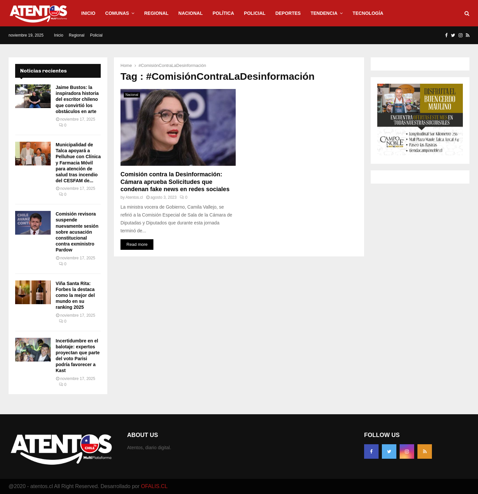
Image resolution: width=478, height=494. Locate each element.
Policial (254, 13)
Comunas (117, 13)
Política (223, 13)
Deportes (288, 13)
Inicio (88, 13)
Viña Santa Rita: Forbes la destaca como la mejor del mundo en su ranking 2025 (75, 295)
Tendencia (323, 13)
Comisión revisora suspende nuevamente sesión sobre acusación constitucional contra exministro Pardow (77, 231)
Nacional (190, 13)
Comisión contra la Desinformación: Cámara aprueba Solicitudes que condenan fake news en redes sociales (174, 181)
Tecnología (368, 13)
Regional (156, 13)
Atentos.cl (134, 197)
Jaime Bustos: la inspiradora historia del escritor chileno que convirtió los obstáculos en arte (77, 99)
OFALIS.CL (154, 486)
